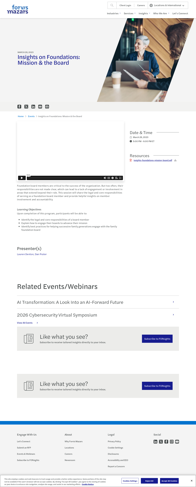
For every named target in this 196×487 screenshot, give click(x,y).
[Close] (192, 481)
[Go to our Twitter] (161, 441)
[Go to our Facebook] (166, 441)
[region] (98, 481)
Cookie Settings (115, 447)
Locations (69, 447)
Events (31, 116)
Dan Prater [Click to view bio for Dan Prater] (41, 254)
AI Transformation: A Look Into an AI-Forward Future (97, 302)
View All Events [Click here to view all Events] (29, 322)
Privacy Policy (114, 441)
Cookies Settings (130, 480)
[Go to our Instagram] (172, 441)
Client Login (125, 5)
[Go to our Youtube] (177, 441)
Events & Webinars (26, 453)
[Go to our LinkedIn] (155, 441)
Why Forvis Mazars (73, 441)
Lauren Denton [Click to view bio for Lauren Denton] (25, 254)
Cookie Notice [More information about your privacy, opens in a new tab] (88, 484)
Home (21, 116)
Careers (141, 5)
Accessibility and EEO (118, 460)
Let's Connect (23, 441)
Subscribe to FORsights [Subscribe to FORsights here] (157, 385)
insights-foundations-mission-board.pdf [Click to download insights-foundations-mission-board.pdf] (153, 160)
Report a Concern (116, 466)
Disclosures (113, 453)
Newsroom (70, 460)
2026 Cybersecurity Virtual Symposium (97, 314)
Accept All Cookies (169, 480)
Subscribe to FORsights (157, 338)
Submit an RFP (24, 447)
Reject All (149, 480)
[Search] (112, 5)
